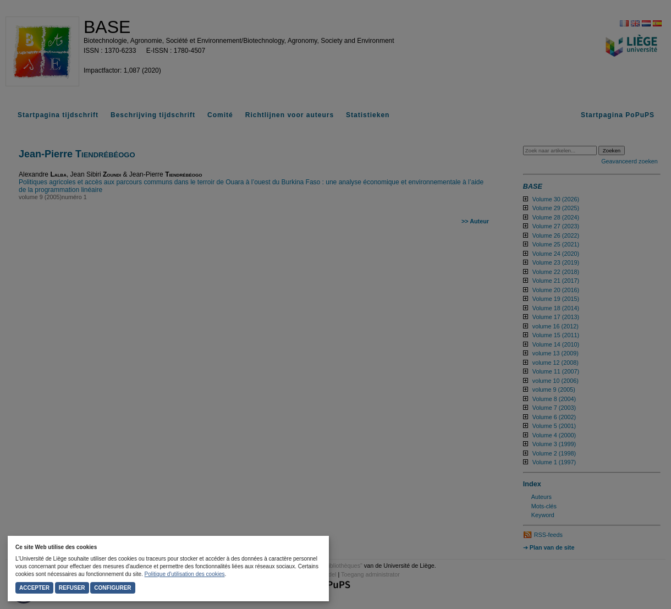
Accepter (34, 588)
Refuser (72, 588)
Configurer (112, 588)
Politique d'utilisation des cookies (185, 574)
